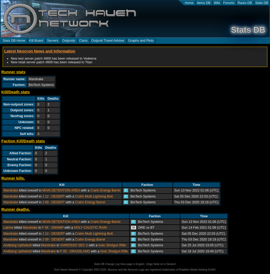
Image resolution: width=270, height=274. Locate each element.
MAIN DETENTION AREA (61, 190)
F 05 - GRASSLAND (75, 251)
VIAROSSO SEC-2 (74, 245)
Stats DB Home (14, 40)
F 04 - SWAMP (53, 227)
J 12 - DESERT (53, 196)
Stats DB (261, 3)
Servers (52, 40)
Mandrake (10, 190)
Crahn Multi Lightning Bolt (94, 196)
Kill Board (36, 40)
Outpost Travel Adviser (107, 40)
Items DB (203, 3)
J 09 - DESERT (53, 202)
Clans (83, 40)
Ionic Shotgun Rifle (112, 245)
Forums (228, 3)
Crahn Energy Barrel (105, 190)
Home (189, 3)
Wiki (217, 3)
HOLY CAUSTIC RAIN (90, 227)
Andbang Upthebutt (17, 245)
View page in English (132, 264)
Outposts (68, 40)
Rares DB (245, 3)
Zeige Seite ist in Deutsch (161, 264)
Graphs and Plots (140, 40)
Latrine (8, 227)
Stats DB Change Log (106, 264)
